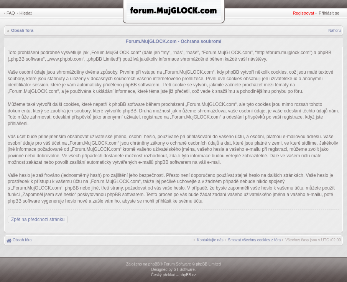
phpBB (154, 264)
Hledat (26, 13)
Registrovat (303, 13)
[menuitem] (254, 240)
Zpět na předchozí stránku (37, 219)
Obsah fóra (22, 30)
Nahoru (334, 30)
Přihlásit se (329, 13)
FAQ (11, 13)
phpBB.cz (187, 275)
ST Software (184, 269)
